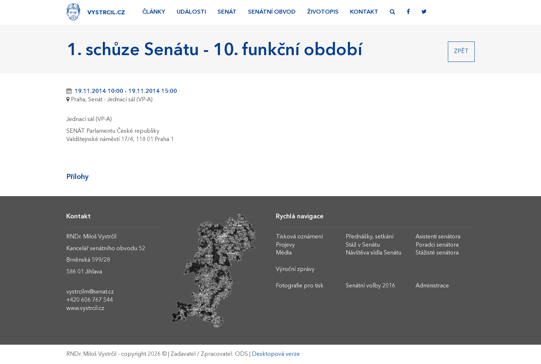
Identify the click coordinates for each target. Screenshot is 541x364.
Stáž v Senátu (363, 245)
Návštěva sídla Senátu (373, 253)
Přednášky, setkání (369, 237)
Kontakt (364, 12)
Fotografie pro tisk (300, 286)
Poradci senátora (437, 245)
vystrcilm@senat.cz (90, 292)
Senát (226, 12)
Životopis (323, 12)
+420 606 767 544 (89, 300)
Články (153, 12)
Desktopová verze (276, 354)
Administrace (432, 286)
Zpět (461, 51)
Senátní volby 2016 (370, 286)
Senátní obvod (272, 12)
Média (284, 253)
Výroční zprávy (295, 269)
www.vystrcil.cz (85, 308)
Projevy (285, 245)
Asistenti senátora (438, 237)
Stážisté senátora (437, 253)
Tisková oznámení (299, 237)
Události (191, 12)
